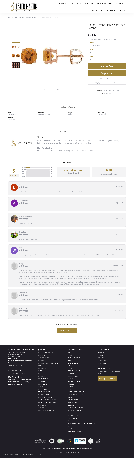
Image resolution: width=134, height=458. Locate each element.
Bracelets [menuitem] (41, 376)
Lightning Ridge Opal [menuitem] (75, 394)
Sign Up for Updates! (107, 378)
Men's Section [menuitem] (43, 384)
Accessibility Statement (84, 448)
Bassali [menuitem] (70, 366)
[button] (95, 10)
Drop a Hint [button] (107, 73)
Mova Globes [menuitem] (72, 402)
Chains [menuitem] (40, 371)
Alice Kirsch (23, 201)
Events (100, 355)
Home (10, 17)
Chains (47, 150)
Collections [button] (76, 4)
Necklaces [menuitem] (42, 368)
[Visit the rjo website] (98, 441)
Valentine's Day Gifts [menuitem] (75, 431)
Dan (20, 185)
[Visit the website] (69, 441)
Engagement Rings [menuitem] (45, 397)
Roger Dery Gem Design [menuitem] (76, 413)
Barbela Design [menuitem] (73, 363)
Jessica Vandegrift (26, 216)
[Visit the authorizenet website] (51, 441)
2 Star (24, 174)
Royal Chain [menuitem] (72, 418)
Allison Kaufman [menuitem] (74, 358)
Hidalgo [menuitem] (71, 384)
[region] (52, 55)
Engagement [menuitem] (42, 355)
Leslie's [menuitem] (70, 389)
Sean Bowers (24, 232)
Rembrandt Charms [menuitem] (75, 410)
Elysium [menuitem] (71, 379)
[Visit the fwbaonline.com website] (60, 441)
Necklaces (62, 150)
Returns (116, 83)
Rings (68, 150)
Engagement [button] (61, 4)
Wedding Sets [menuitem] (43, 408)
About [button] (111, 4)
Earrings (21, 17)
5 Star (24, 168)
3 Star (24, 172)
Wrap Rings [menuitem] (42, 405)
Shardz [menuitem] (70, 421)
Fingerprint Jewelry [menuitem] (75, 381)
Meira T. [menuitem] (70, 397)
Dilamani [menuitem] (71, 373)
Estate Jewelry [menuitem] (43, 379)
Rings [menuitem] (40, 373)
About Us (101, 352)
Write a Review (67, 330)
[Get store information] (15, 365)
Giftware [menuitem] (41, 381)
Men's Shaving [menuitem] (73, 400)
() (51, 168)
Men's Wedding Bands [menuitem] (46, 410)
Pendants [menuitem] (41, 360)
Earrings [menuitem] (41, 366)
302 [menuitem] (69, 352)
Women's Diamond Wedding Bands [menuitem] (50, 413)
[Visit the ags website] (39, 441)
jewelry (15, 17)
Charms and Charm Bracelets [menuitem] (48, 363)
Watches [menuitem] (41, 387)
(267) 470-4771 (52, 92)
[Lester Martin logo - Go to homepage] (24, 6)
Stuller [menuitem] (70, 429)
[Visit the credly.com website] (90, 441)
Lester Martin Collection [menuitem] (77, 392)
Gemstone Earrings (31, 17)
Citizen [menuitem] (70, 368)
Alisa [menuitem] (70, 355)
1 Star (24, 176)
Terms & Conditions (69, 448)
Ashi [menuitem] (69, 360)
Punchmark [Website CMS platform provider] (70, 455)
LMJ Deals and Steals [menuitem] (45, 352)
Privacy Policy (103, 360)
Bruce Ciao (23, 308)
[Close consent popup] (40, 454)
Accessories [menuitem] (42, 389)
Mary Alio (22, 263)
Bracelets (74, 150)
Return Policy (103, 363)
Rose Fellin (23, 293)
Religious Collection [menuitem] (75, 408)
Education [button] (100, 4)
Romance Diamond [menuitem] (75, 415)
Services (101, 358)
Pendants (40, 150)
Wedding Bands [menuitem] (43, 358)
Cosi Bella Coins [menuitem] (74, 371)
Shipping (97, 83)
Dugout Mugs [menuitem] (73, 376)
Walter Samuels (25, 248)
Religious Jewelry (88, 150)
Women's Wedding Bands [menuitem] (47, 402)
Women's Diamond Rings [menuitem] (47, 400)
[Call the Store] (13, 358)
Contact (120, 4)
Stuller (70, 114)
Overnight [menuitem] (72, 405)
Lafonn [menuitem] (70, 387)
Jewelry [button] (89, 4)
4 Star (24, 170)
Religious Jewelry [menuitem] (44, 392)
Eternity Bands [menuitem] (43, 394)
